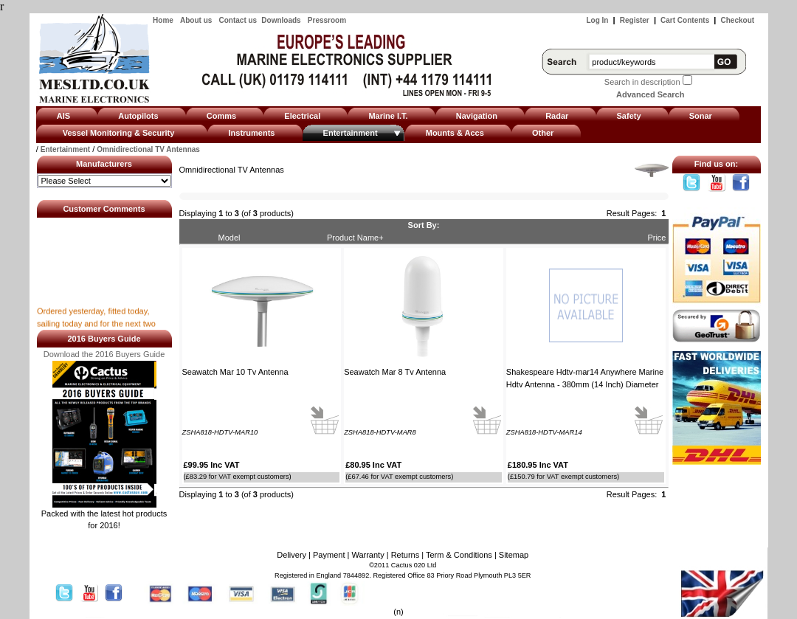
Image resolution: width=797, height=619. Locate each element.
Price (656, 237)
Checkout (738, 20)
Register (634, 20)
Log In (597, 20)
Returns (405, 554)
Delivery (291, 554)
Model (229, 237)
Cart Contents (684, 20)
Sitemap (513, 554)
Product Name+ (355, 237)
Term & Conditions (459, 554)
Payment (329, 554)
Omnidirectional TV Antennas (148, 149)
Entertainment (65, 149)
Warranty (367, 554)
